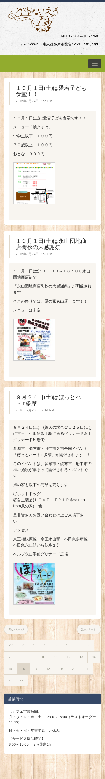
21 (86, 668)
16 (23, 668)
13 (81, 657)
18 (48, 668)
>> (21, 680)
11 (56, 657)
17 (36, 668)
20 (73, 668)
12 (68, 657)
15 (10, 668)
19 (61, 668)
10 (43, 657)
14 (93, 657)
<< (11, 645)
